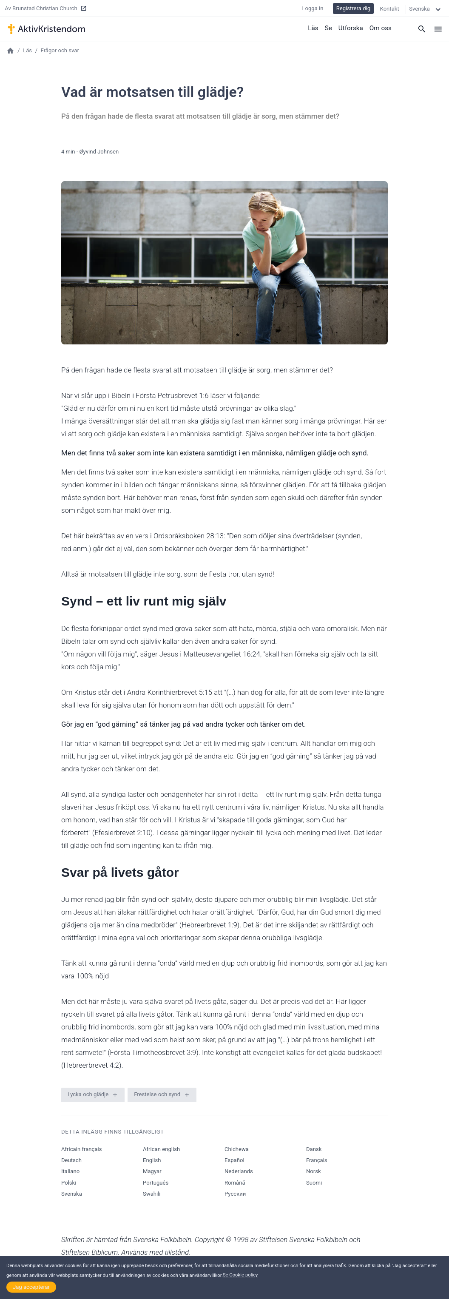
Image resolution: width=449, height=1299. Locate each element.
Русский (235, 1194)
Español (234, 1160)
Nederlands (238, 1171)
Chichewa (236, 1149)
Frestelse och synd (157, 1094)
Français (316, 1160)
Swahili (152, 1194)
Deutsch (71, 1160)
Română (234, 1183)
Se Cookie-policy (240, 1275)
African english (161, 1149)
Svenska (71, 1194)
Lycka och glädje (88, 1094)
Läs (314, 27)
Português (155, 1183)
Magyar (152, 1171)
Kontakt (389, 8)
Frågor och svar (60, 50)
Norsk (313, 1171)
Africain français (81, 1149)
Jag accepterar (31, 1287)
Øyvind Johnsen (99, 151)
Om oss (381, 27)
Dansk (313, 1149)
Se (329, 27)
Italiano (70, 1171)
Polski (68, 1183)
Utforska (351, 27)
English (152, 1160)
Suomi (314, 1183)
